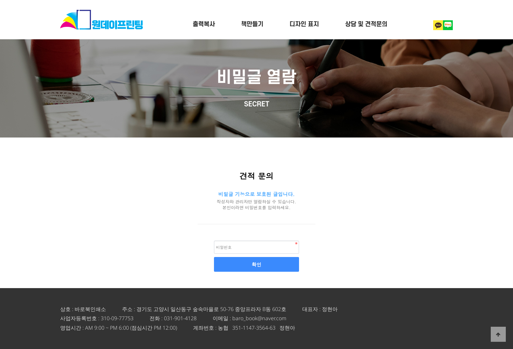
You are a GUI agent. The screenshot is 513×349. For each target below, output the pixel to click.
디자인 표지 (304, 24)
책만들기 (252, 24)
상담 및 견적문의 (366, 24)
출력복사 (204, 24)
